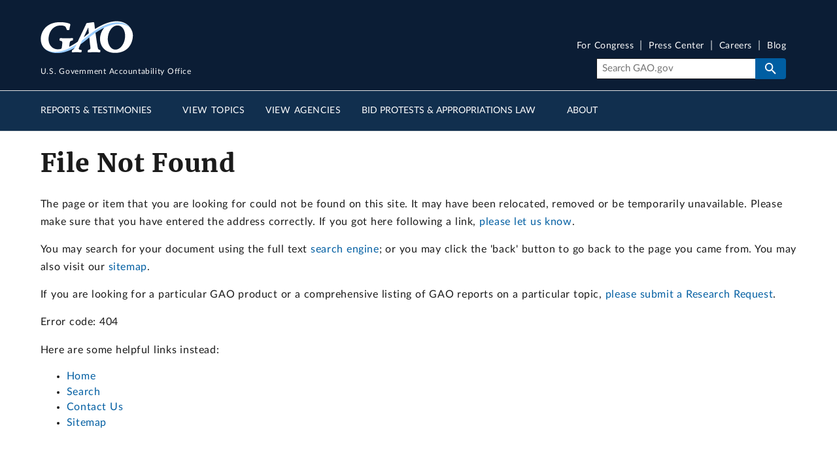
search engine (345, 249)
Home (81, 376)
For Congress (605, 46)
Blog (776, 46)
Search (84, 392)
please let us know (525, 222)
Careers (735, 46)
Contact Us (95, 407)
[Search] (675, 68)
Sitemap (87, 422)
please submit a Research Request (689, 294)
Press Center (676, 46)
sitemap (128, 267)
